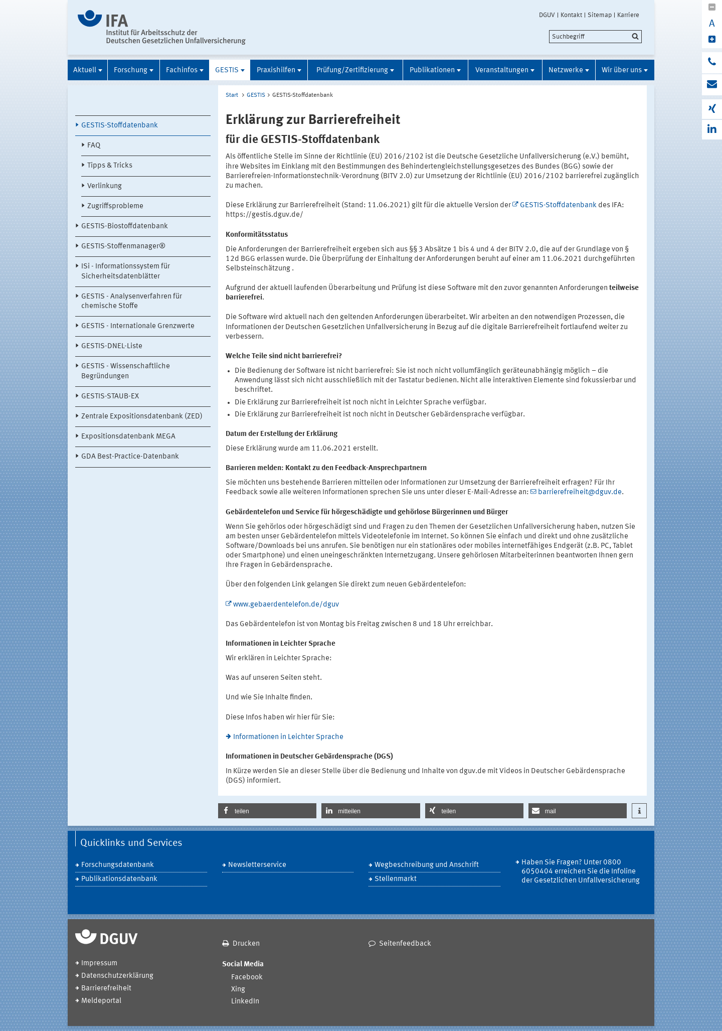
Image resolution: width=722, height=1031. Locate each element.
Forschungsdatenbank (117, 865)
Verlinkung (104, 186)
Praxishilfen (276, 70)
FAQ (93, 146)
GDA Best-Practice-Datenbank (130, 457)
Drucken (246, 944)
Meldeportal (101, 1001)
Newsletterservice (257, 865)
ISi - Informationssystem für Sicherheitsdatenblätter (125, 271)
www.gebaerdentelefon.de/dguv (286, 605)
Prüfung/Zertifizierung (352, 70)
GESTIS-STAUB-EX (110, 396)
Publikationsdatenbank (119, 879)
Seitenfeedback (405, 944)
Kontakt (571, 15)
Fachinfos (182, 70)
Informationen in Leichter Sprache (288, 737)
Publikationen (432, 70)
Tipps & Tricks (109, 166)
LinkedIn (245, 1001)
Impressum (99, 963)
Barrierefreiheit (106, 988)
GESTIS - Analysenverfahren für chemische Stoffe (131, 301)
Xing (238, 989)
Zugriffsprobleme (115, 206)
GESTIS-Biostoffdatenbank (124, 226)
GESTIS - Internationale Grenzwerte (138, 326)
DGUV (547, 15)
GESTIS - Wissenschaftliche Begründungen (125, 371)
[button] (267, 810)
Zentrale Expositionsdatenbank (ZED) (142, 416)
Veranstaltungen (501, 70)
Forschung (130, 70)
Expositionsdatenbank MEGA (128, 436)
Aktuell (84, 70)
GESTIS (227, 70)
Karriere (628, 15)
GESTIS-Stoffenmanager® (123, 246)
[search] (595, 36)
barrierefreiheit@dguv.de (580, 492)
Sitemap (600, 15)
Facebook (247, 977)
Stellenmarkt (396, 879)
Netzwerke (566, 70)
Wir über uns (622, 70)
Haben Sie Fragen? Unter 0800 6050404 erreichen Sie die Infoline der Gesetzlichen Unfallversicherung (580, 872)
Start (232, 95)
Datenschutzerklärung (117, 976)
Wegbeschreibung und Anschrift (427, 865)
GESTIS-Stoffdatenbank (119, 125)
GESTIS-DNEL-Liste (111, 346)
